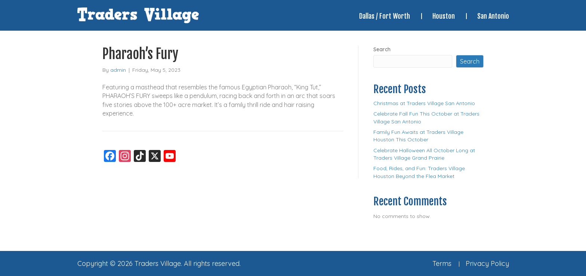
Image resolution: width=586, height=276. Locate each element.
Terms (441, 263)
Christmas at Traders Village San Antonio (424, 103)
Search (382, 49)
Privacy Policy (487, 263)
